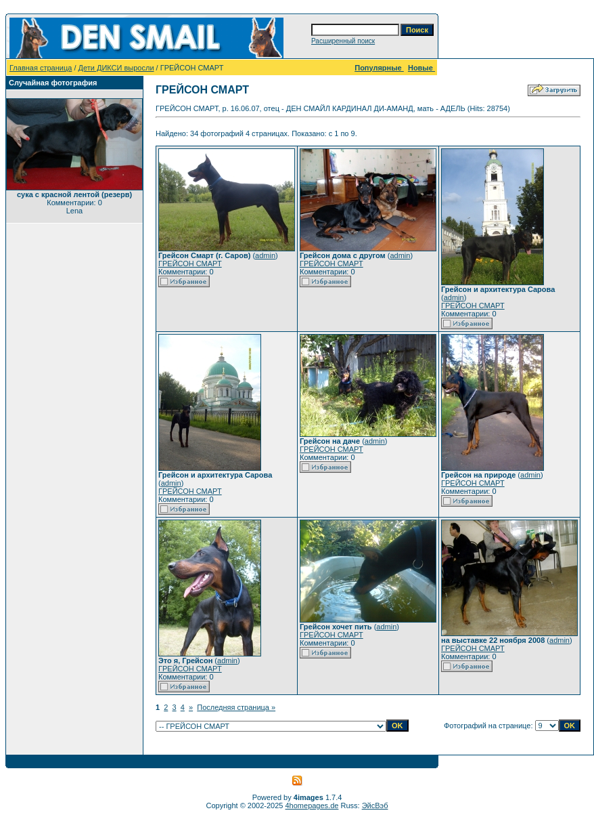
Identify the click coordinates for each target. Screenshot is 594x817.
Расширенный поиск (343, 41)
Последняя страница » (236, 707)
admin (265, 255)
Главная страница (40, 68)
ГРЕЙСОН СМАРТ (190, 263)
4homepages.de (312, 805)
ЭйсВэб (375, 805)
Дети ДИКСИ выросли (116, 68)
